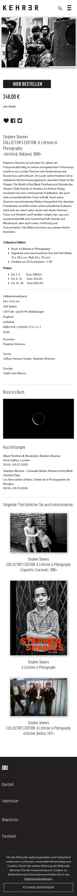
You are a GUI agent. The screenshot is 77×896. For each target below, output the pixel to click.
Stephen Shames (14, 344)
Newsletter (10, 819)
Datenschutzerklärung (38, 879)
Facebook (9, 836)
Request (27, 84)
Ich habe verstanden (38, 887)
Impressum (10, 800)
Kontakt (8, 784)
